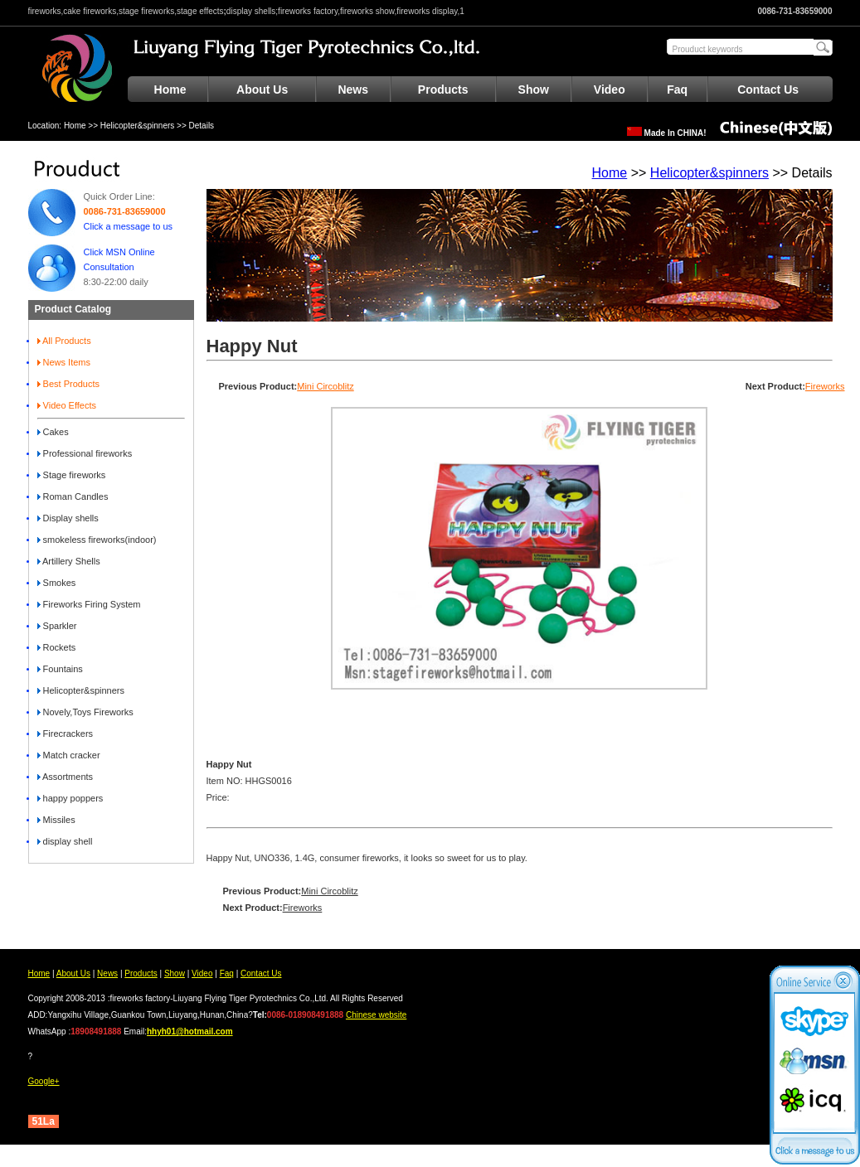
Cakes (53, 432)
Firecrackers (65, 733)
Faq (677, 89)
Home (170, 89)
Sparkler (57, 626)
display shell (65, 841)
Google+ (44, 1081)
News (353, 89)
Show (533, 89)
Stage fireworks (71, 475)
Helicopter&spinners (137, 125)
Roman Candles (73, 496)
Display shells (68, 518)
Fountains (60, 669)
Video (609, 89)
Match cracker (68, 755)
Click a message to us (128, 226)
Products (443, 89)
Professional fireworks (85, 453)
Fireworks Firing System (89, 604)
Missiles (56, 820)
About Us (262, 89)
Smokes (56, 583)
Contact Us (768, 89)
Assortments (65, 777)
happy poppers (70, 798)
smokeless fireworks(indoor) (97, 540)
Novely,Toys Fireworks (85, 712)
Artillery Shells (68, 561)
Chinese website (376, 1014)
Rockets (56, 647)
